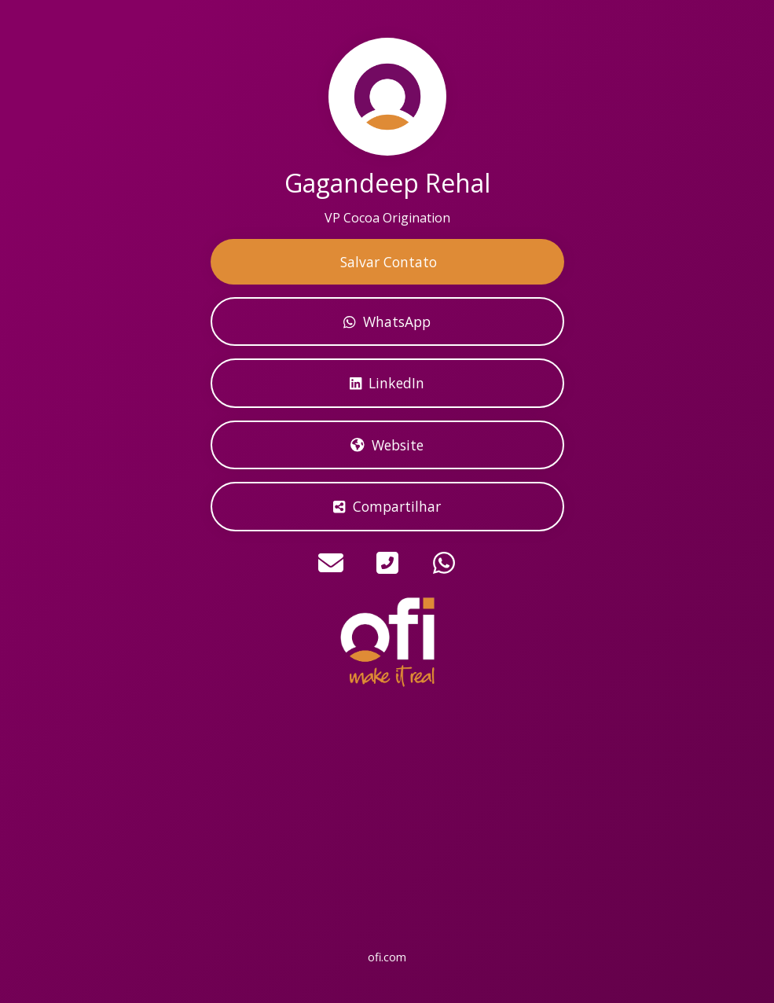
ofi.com (387, 957)
